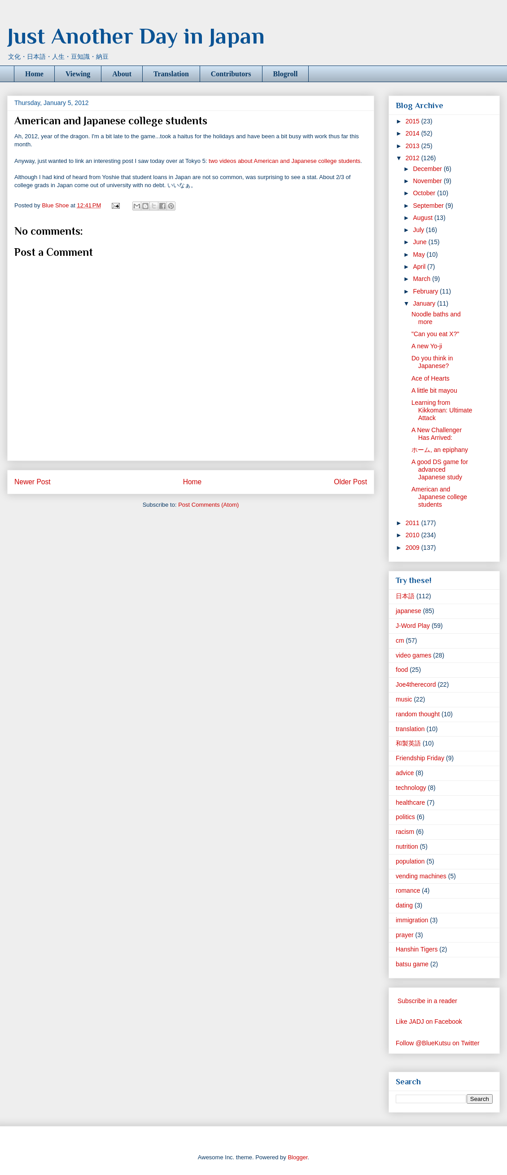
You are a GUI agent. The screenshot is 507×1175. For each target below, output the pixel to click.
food (402, 669)
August (423, 217)
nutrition (407, 846)
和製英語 (408, 743)
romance (408, 890)
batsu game (412, 964)
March (422, 278)
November (428, 180)
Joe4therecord (416, 684)
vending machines (421, 876)
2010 (413, 535)
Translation (171, 74)
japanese (408, 610)
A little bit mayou (434, 390)
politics (405, 816)
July (419, 229)
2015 (413, 121)
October (425, 193)
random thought (418, 714)
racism (405, 831)
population (410, 861)
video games (413, 655)
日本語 (405, 596)
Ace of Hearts (430, 378)
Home (34, 74)
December (428, 168)
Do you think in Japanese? (432, 362)
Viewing (78, 74)
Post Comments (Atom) (208, 504)
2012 (413, 158)
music (404, 699)
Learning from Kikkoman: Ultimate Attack (441, 410)
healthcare (410, 802)
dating (404, 905)
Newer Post (32, 482)
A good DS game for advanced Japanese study (439, 469)
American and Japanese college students (439, 497)
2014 (413, 133)
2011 (413, 522)
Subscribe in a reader (427, 1000)
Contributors (231, 74)
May (419, 254)
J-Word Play (413, 625)
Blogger (297, 1157)
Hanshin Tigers (416, 949)
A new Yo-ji (426, 346)
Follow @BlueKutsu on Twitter (438, 1043)
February (426, 291)
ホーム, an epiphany (439, 449)
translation (410, 728)
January (425, 303)
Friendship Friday (420, 758)
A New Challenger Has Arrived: (436, 433)
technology (411, 787)
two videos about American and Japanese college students (283, 161)
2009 (413, 547)
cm (400, 640)
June (420, 242)
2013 (413, 145)
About (121, 74)
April (420, 266)
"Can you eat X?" (435, 334)
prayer (405, 934)
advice (405, 772)
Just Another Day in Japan (136, 35)
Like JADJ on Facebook (429, 1021)
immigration (412, 920)
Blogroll (285, 74)
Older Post (350, 482)
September (429, 205)
